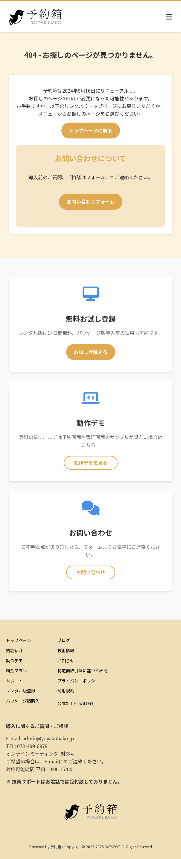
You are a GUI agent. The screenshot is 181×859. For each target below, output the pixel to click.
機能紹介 (14, 650)
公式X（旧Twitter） (76, 703)
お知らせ (65, 661)
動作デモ (14, 661)
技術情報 (65, 650)
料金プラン (16, 670)
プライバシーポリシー (78, 681)
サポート (14, 681)
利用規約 (65, 691)
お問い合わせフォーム (91, 201)
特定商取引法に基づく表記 (82, 670)
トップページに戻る (90, 130)
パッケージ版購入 (22, 701)
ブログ (63, 640)
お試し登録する (90, 351)
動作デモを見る (90, 462)
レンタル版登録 (20, 691)
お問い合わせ (90, 572)
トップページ (18, 640)
